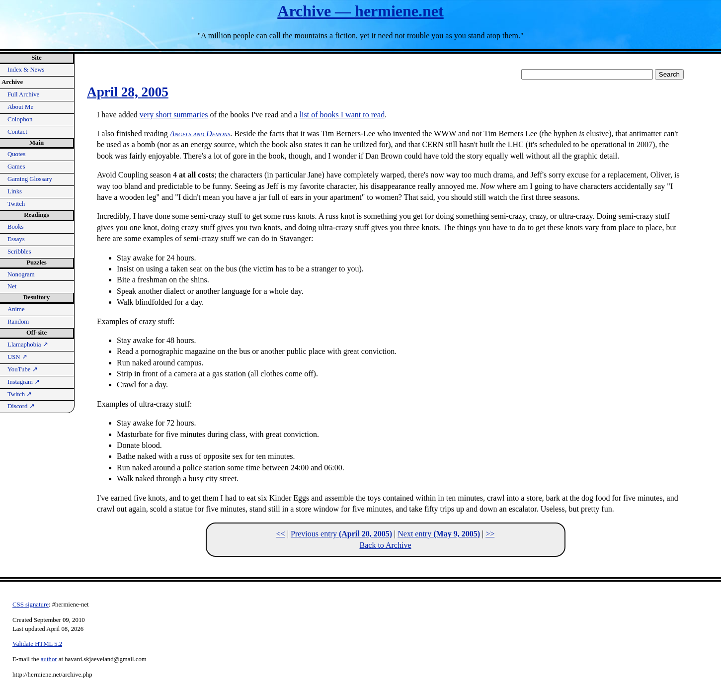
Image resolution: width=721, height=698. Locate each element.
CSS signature (30, 604)
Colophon (19, 119)
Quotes (16, 154)
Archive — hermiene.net (360, 11)
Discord (21, 406)
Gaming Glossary (29, 178)
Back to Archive (385, 545)
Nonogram (21, 274)
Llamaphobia (27, 344)
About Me (20, 106)
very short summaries (174, 114)
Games (16, 166)
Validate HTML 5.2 (37, 643)
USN (17, 356)
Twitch (16, 203)
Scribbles (19, 251)
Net (11, 286)
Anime (16, 309)
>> (489, 533)
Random (18, 321)
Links (14, 191)
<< (280, 533)
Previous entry (341, 533)
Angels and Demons (200, 133)
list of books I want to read (342, 114)
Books (15, 226)
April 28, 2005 (127, 92)
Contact (17, 131)
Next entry (439, 533)
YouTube (22, 369)
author (49, 659)
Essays (16, 239)
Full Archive (23, 94)
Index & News (26, 69)
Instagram (23, 381)
